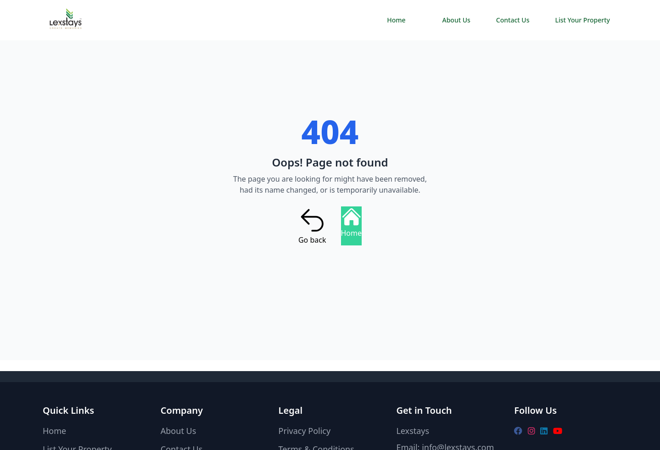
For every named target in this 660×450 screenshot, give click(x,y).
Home (396, 20)
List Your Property (582, 20)
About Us (456, 20)
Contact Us (513, 20)
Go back (312, 225)
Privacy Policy (305, 430)
